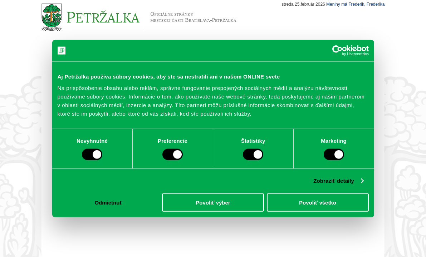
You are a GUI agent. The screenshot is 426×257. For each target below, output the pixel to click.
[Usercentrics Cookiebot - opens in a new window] (337, 50)
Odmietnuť (108, 202)
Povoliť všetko (317, 202)
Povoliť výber (213, 202)
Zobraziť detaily (333, 181)
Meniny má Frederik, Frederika (355, 4)
